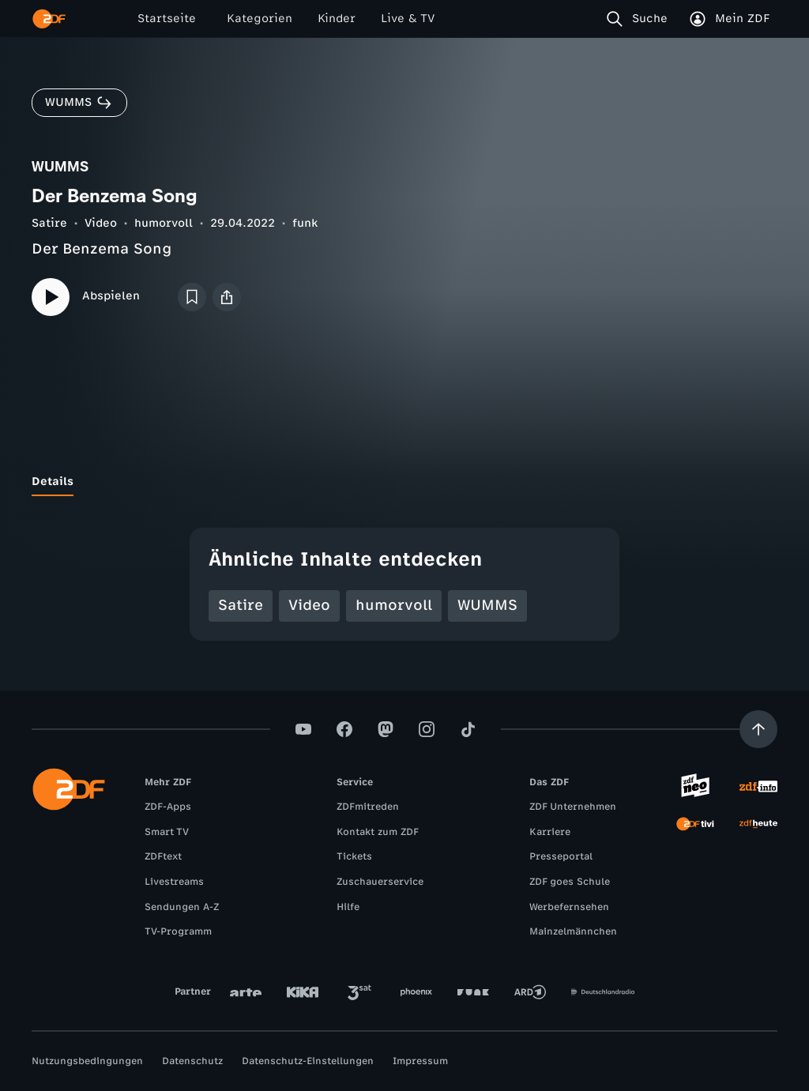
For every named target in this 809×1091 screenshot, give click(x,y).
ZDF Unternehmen (572, 806)
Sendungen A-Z (182, 906)
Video (101, 223)
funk (305, 223)
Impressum (420, 1061)
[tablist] (404, 482)
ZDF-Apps (168, 806)
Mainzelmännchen (573, 931)
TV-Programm (178, 931)
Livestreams (174, 881)
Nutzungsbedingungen (87, 1061)
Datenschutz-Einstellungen (308, 1061)
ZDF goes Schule (569, 881)
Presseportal (561, 856)
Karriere (549, 831)
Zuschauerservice (380, 881)
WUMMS (487, 605)
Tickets (354, 856)
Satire (49, 223)
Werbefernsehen (569, 906)
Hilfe (348, 906)
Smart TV (167, 831)
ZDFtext (163, 856)
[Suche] (640, 18)
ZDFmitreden (368, 806)
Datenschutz (192, 1061)
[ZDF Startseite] (49, 19)
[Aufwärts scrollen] (758, 729)
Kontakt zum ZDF (378, 831)
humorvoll (163, 223)
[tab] (52, 482)
